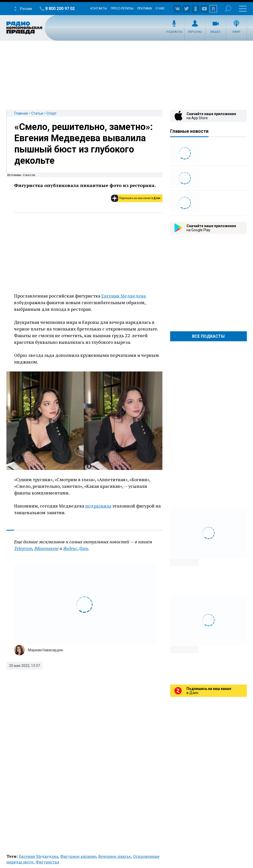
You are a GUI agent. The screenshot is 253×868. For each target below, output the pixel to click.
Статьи (37, 113)
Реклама (144, 8)
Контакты (98, 8)
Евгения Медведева (123, 296)
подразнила (98, 506)
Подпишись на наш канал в (139, 198)
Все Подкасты (208, 336)
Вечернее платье (114, 856)
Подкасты (174, 32)
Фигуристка (47, 862)
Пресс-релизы (122, 8)
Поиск (228, 8)
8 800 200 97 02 (60, 8)
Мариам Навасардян (45, 650)
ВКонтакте (46, 548)
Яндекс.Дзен (75, 548)
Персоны (195, 32)
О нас (160, 8)
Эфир (236, 32)
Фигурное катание (78, 856)
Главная (21, 113)
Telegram (23, 548)
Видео (216, 32)
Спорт (52, 113)
